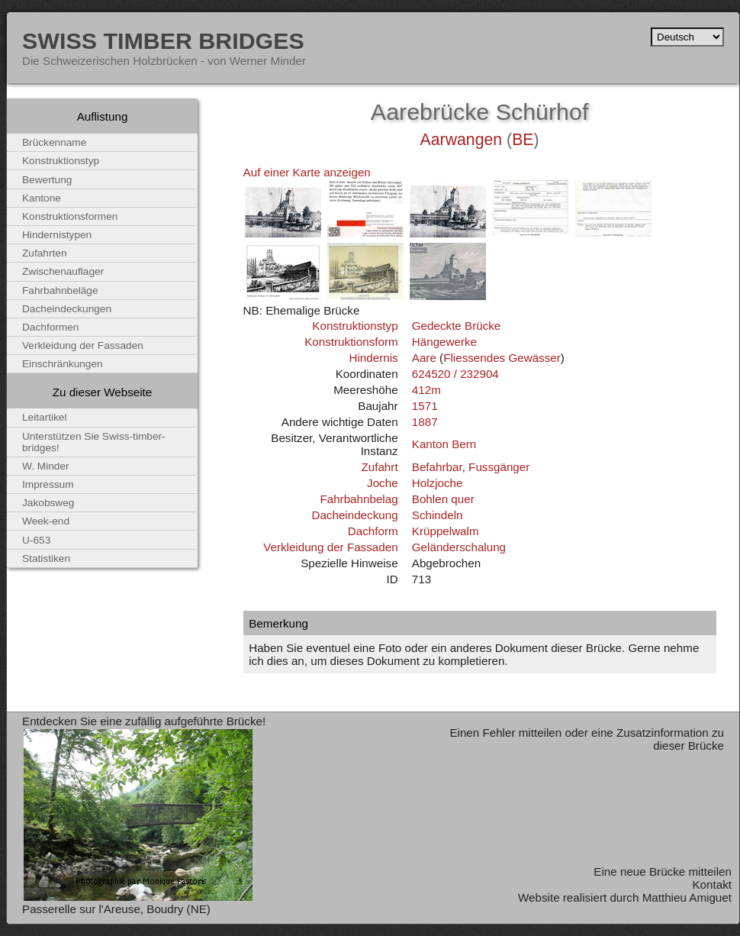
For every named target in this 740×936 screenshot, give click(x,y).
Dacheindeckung (354, 514)
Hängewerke (444, 341)
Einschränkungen (62, 364)
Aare (424, 357)
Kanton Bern (444, 443)
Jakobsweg (48, 502)
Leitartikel (44, 417)
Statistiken (46, 558)
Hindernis (373, 357)
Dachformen (50, 327)
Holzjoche (437, 482)
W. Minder (45, 466)
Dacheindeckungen (66, 309)
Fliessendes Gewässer (502, 357)
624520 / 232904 (455, 373)
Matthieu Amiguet (687, 897)
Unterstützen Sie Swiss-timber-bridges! (94, 442)
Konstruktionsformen (69, 216)
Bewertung (47, 180)
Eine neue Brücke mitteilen (663, 871)
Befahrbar (437, 466)
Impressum (48, 484)
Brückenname (54, 142)
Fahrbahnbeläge (60, 290)
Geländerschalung (459, 547)
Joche (382, 482)
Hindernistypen (57, 234)
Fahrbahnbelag (358, 498)
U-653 (36, 540)
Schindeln (437, 514)
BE (522, 140)
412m (426, 389)
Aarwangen (461, 140)
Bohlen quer (443, 498)
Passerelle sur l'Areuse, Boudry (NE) (116, 908)
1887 (425, 421)
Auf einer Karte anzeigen (307, 172)
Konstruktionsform (350, 341)
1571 (425, 405)
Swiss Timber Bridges (163, 40)
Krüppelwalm (445, 530)
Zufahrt (379, 466)
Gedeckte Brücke (456, 325)
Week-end (45, 521)
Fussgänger (498, 466)
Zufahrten (44, 253)
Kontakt (712, 884)
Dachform (373, 530)
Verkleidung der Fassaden (330, 547)
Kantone (41, 198)
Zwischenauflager (63, 271)
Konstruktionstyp (354, 325)
